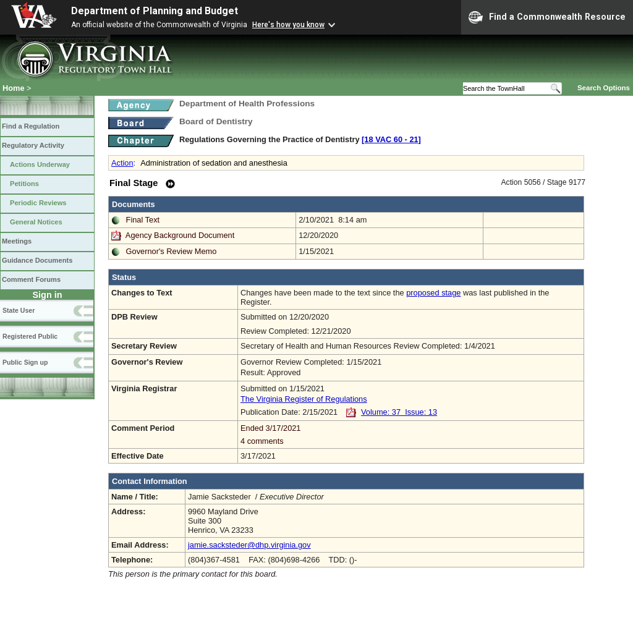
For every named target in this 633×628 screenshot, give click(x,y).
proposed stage (433, 292)
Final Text (143, 219)
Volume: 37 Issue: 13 (399, 412)
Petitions (24, 183)
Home (13, 88)
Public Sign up (25, 362)
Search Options (603, 87)
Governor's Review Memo (171, 251)
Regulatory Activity (33, 145)
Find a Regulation (30, 126)
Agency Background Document (179, 235)
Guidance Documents (37, 260)
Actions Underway (40, 164)
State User (18, 310)
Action (122, 163)
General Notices (36, 222)
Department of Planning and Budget (154, 11)
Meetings (17, 241)
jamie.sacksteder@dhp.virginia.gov (249, 545)
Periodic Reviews (38, 202)
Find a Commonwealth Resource (547, 17)
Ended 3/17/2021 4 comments (410, 434)
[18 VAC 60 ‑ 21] (391, 139)
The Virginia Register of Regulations (303, 399)
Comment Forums (31, 279)
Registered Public (29, 336)
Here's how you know (288, 24)
